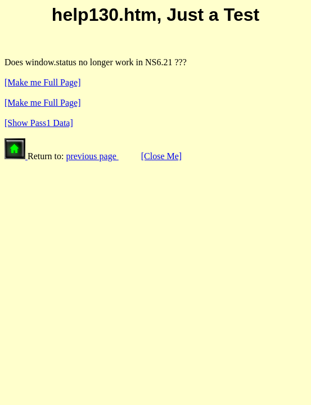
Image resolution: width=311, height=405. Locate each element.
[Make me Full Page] (42, 82)
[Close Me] (161, 156)
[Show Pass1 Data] (38, 123)
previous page (92, 156)
